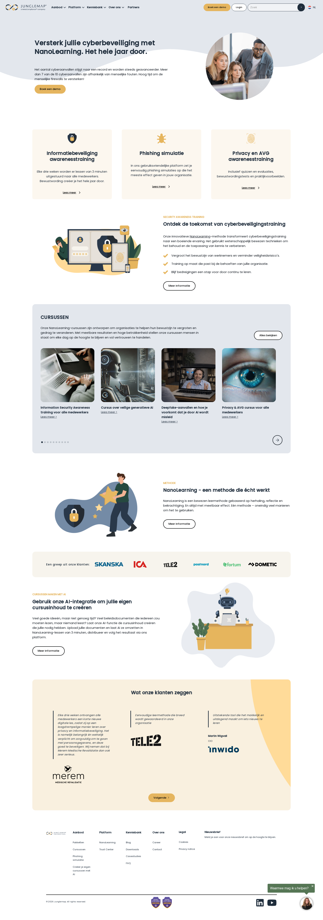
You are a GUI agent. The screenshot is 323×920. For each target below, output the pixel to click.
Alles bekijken (268, 335)
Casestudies (133, 856)
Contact (157, 849)
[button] (58, 7)
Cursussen (79, 849)
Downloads (132, 849)
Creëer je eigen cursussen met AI (81, 870)
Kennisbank (94, 7)
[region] (272, 898)
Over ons (115, 7)
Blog (128, 842)
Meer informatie (179, 285)
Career (156, 842)
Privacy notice (187, 849)
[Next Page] (161, 797)
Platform (74, 7)
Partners (133, 7)
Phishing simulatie (78, 858)
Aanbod (56, 7)
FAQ (128, 863)
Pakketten (78, 842)
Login (239, 7)
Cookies (183, 842)
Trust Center (106, 849)
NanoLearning (200, 236)
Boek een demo (217, 7)
